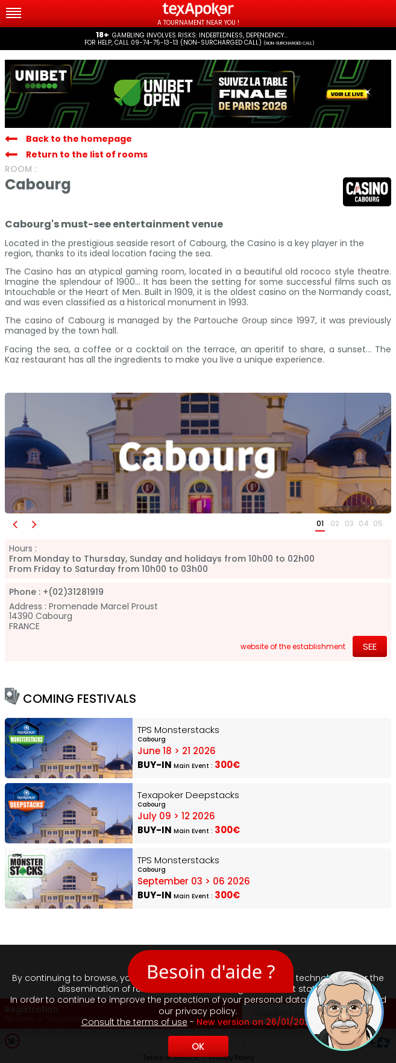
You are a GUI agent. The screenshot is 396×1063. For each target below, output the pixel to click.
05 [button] (378, 523)
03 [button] (349, 523)
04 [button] (364, 523)
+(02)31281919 (73, 592)
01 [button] (320, 523)
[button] (14, 524)
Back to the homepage (79, 139)
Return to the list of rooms (87, 154)
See (370, 646)
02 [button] (334, 523)
